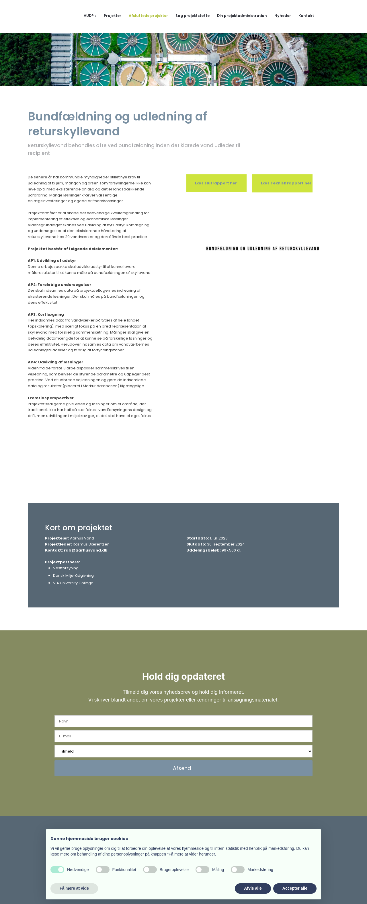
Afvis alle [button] (252, 888)
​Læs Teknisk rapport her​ (286, 183)
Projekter (112, 15)
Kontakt (306, 15)
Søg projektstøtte (192, 15)
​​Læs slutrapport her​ (216, 183)
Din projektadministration (242, 15)
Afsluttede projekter (148, 15)
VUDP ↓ (90, 15)
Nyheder (282, 15)
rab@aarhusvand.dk (85, 550)
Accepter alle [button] (294, 888)
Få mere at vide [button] (74, 888)
